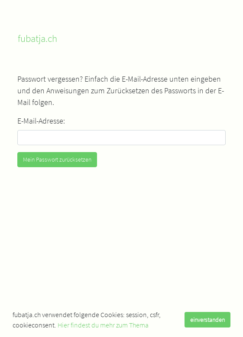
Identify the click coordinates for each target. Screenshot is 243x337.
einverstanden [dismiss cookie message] (207, 320)
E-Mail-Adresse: (41, 121)
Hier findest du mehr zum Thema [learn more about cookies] (103, 325)
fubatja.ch (37, 38)
